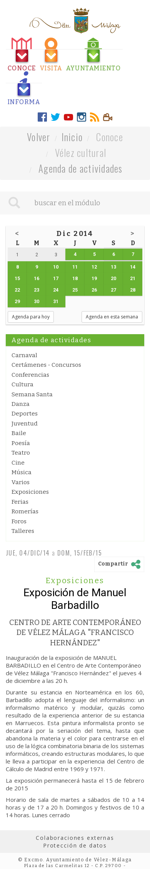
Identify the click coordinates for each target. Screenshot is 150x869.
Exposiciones (30, 491)
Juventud (25, 423)
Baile (19, 433)
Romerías (25, 511)
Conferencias (30, 374)
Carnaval (24, 355)
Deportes (25, 413)
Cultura (22, 384)
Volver (38, 137)
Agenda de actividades (80, 168)
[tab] (22, 55)
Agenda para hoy (31, 316)
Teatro (21, 452)
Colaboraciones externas (75, 837)
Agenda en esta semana (112, 316)
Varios (21, 482)
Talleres (23, 531)
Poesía (21, 443)
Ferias (20, 501)
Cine (18, 462)
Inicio (72, 137)
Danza (21, 404)
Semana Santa (32, 394)
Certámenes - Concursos (46, 364)
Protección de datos (75, 845)
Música (22, 472)
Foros (19, 521)
